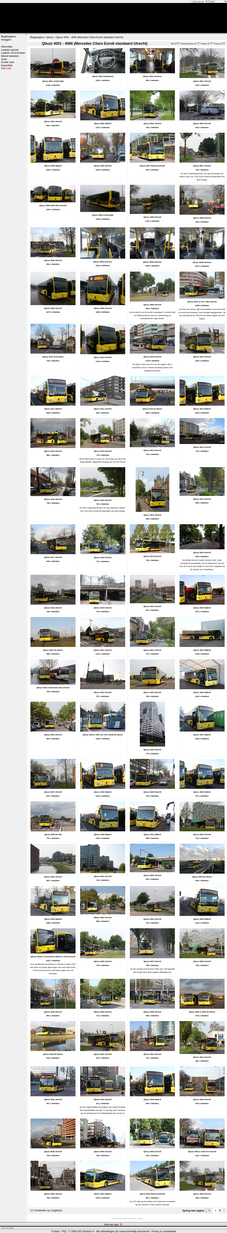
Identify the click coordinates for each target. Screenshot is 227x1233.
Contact (55, 1231)
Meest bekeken (10, 55)
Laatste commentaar (13, 52)
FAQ (64, 1231)
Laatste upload (9, 49)
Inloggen (6, 39)
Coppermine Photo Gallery (132, 1219)
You (6, 68)
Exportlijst (6, 65)
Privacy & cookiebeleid (163, 1231)
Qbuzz (49, 37)
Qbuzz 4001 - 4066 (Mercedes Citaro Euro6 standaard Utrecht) (89, 37)
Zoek (4, 59)
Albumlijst (6, 46)
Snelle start (7, 62)
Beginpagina (8, 36)
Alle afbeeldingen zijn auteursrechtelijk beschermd (122, 1231)
